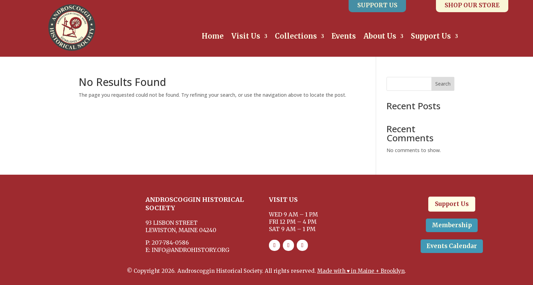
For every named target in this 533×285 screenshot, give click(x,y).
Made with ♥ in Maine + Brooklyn (361, 271)
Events (344, 37)
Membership (452, 225)
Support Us (431, 37)
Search (443, 83)
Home (213, 37)
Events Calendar (452, 246)
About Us (380, 37)
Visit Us (245, 37)
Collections (296, 37)
